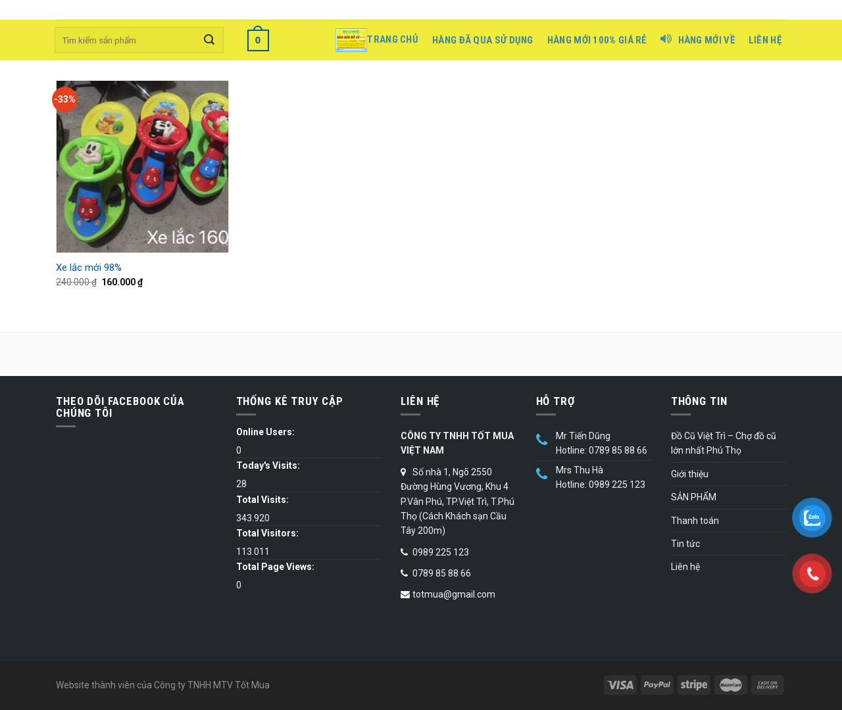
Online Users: (265, 432)
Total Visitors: (267, 533)
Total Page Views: (275, 566)
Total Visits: (262, 499)
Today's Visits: (268, 465)
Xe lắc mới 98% (89, 267)
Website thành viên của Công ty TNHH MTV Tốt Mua (163, 685)
